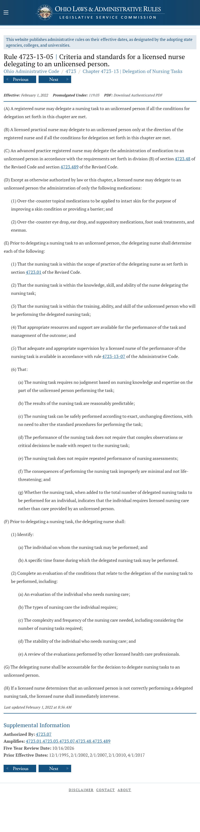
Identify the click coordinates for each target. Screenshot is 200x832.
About (124, 789)
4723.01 (33, 272)
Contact (105, 789)
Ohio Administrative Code (31, 71)
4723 (71, 71)
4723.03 (50, 741)
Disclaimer (81, 789)
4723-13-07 (113, 356)
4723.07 (43, 734)
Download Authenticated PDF (138, 95)
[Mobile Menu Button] (6, 13)
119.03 (94, 95)
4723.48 (182, 159)
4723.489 (70, 167)
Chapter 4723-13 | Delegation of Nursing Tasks (133, 71)
